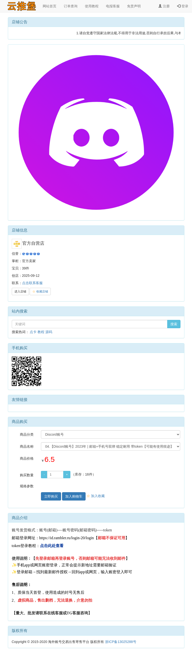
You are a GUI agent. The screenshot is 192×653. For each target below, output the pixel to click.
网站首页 (49, 6)
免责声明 (134, 6)
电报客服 (113, 6)
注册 (164, 6)
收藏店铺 (40, 291)
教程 (41, 332)
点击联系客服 (32, 283)
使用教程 (92, 6)
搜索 (173, 324)
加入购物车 (73, 496)
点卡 (33, 332)
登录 (182, 6)
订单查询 (70, 6)
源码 (48, 332)
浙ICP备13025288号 (120, 642)
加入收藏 (96, 496)
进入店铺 (20, 291)
